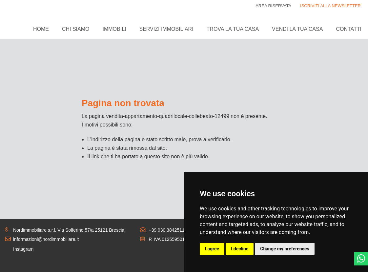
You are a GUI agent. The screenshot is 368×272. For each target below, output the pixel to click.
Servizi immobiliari (166, 29)
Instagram (23, 249)
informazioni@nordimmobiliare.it (46, 239)
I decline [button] (239, 248)
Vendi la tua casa (297, 29)
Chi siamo (76, 29)
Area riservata (273, 5)
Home (41, 29)
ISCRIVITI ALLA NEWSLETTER (330, 5)
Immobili (114, 29)
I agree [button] (212, 248)
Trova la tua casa (233, 29)
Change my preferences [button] (284, 248)
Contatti (348, 29)
